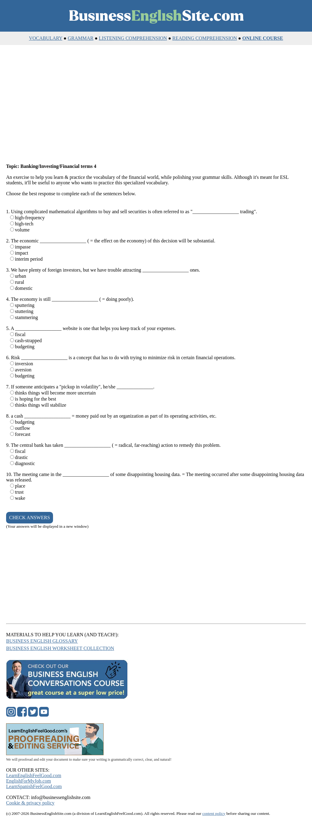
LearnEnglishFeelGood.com (33, 775)
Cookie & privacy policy (30, 802)
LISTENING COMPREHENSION (133, 38)
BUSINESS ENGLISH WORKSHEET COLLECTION (60, 648)
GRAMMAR (80, 38)
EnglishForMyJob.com (28, 781)
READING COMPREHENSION (204, 38)
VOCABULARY (45, 38)
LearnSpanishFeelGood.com (34, 786)
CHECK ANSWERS (29, 517)
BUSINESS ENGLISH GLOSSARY (42, 641)
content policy (213, 813)
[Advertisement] (156, 104)
